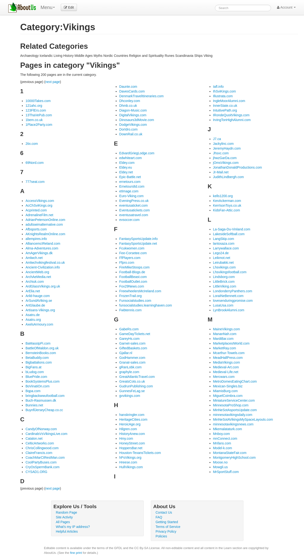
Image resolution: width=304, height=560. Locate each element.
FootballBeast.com (133, 277)
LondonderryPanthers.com (232, 291)
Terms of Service (168, 527)
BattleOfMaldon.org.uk (41, 348)
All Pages (63, 522)
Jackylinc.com (223, 144)
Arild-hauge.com (37, 296)
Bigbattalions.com (38, 362)
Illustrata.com (223, 96)
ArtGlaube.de (35, 305)
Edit (69, 7)
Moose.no (220, 462)
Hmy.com (126, 438)
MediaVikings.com (226, 362)
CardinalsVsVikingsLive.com (46, 434)
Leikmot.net (221, 258)
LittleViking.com (224, 286)
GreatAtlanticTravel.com (137, 377)
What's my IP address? (73, 527)
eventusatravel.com (133, 215)
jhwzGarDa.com (225, 158)
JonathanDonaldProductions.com (237, 167)
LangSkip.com (223, 239)
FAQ (159, 517)
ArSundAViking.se (38, 300)
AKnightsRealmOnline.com (45, 234)
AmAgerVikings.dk (38, 253)
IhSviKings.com (224, 91)
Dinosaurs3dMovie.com (136, 120)
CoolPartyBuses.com (41, 462)
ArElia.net (32, 291)
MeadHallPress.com (228, 358)
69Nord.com (34, 163)
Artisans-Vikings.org (40, 310)
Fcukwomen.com (131, 248)
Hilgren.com (128, 429)
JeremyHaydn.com (227, 148)
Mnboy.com (221, 434)
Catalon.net (34, 438)
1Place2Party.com (38, 125)
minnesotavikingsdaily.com (232, 415)
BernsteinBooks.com (40, 353)
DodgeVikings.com (133, 125)
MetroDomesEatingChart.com (235, 381)
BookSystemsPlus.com (42, 381)
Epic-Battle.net (130, 177)
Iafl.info (218, 86)
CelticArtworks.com (39, 443)
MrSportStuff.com (226, 472)
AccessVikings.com (39, 201)
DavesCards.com (132, 91)
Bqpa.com (32, 391)
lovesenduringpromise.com (233, 300)
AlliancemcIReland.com (42, 243)
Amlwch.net (34, 258)
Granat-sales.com (132, 362)
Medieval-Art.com (226, 367)
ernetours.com (129, 182)
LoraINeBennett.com (228, 296)
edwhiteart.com (130, 158)
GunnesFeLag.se (132, 391)
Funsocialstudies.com (135, 300)
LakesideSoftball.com (229, 234)
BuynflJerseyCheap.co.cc (44, 410)
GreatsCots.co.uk (132, 381)
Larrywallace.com (226, 248)
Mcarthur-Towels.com (229, 353)
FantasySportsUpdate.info (138, 239)
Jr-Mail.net (220, 172)
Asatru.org (33, 319)
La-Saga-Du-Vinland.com (231, 229)
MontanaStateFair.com (230, 453)
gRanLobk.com (130, 367)
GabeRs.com (129, 329)
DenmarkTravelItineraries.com (141, 96)
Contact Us (164, 512)
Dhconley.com (129, 101)
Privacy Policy (166, 531)
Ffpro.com (126, 262)
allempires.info (36, 239)
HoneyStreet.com (132, 443)
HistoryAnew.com (132, 434)
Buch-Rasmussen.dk (40, 400)
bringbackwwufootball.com (44, 396)
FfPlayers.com (129, 258)
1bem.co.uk (34, 120)
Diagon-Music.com (133, 110)
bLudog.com (34, 372)
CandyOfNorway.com (41, 429)
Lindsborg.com (224, 277)
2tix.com (31, 144)
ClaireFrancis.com (38, 453)
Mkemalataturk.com (227, 429)
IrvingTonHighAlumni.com (232, 120)
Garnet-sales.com (132, 343)
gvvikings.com (129, 396)
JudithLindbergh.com (228, 177)
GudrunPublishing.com (136, 386)
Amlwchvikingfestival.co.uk (45, 262)
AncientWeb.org (37, 272)
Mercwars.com (224, 377)
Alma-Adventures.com (41, 248)
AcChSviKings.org (38, 205)
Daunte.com (128, 86)
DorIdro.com (128, 129)
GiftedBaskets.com (133, 348)
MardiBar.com (223, 339)
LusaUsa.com (223, 305)
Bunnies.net (34, 405)
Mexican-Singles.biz (228, 386)
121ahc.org (33, 105)
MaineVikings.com (226, 329)
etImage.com (128, 191)
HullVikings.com (131, 467)
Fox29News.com (131, 286)
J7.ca (217, 139)
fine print (76, 553)
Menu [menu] (48, 7)
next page (52, 82)
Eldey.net (126, 172)
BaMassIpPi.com (37, 343)
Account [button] (286, 7)
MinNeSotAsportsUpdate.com (235, 410)
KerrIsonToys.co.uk (227, 205)
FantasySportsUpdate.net (138, 243)
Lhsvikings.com (224, 267)
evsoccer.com (129, 220)
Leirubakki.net (223, 262)
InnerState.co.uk (225, 105)
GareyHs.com (129, 339)
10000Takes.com (38, 101)
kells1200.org (223, 196)
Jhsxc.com (221, 153)
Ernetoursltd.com (131, 186)
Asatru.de (32, 315)
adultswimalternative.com (44, 224)
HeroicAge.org (130, 424)
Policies (161, 536)
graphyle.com (129, 372)
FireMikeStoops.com (134, 267)
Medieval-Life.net (225, 372)
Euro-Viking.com (131, 196)
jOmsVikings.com (226, 163)
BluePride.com (36, 377)
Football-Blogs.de (132, 272)
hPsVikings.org (130, 457)
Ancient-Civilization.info (42, 267)
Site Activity (64, 517)
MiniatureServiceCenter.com (234, 400)
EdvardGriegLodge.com (136, 153)
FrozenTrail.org (130, 296)
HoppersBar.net (130, 448)
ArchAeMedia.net (38, 277)
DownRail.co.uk (130, 134)
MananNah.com (225, 334)
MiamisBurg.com (225, 391)
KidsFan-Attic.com (226, 210)
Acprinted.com (36, 210)
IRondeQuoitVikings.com (231, 115)
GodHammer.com (132, 358)
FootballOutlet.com (133, 281)
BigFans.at (33, 367)
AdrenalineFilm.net (39, 215)
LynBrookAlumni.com (228, 310)
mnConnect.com (225, 438)
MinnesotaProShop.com (230, 405)
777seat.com (34, 182)
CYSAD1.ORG (36, 472)
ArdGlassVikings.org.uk (42, 286)
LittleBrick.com (224, 281)
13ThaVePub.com (38, 115)
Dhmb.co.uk (128, 105)
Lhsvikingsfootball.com (230, 272)
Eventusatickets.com (134, 210)
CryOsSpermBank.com (42, 467)
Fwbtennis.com (130, 310)
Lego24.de (221, 253)
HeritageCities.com (133, 419)
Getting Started (167, 522)
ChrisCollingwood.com (41, 448)
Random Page (66, 512)
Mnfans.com (222, 443)
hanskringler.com (131, 415)
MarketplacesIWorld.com (231, 343)
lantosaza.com (223, 243)
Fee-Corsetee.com (133, 253)
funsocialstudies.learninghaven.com (145, 305)
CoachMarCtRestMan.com (45, 457)
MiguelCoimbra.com (227, 396)
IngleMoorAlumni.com (229, 101)
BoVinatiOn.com (37, 386)
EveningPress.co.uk (134, 201)
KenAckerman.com (227, 201)
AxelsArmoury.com (39, 324)
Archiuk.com (34, 281)
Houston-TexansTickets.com (140, 453)
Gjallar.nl (125, 353)
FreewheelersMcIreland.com (140, 291)
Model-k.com (222, 448)
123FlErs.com (35, 110)
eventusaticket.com (133, 205)
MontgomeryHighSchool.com (234, 457)
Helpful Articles (67, 531)
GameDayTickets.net (134, 334)
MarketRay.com (224, 348)
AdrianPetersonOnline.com (45, 220)
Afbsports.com (36, 229)
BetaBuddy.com (37, 358)
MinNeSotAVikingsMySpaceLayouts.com (243, 419)
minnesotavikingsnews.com (233, 424)
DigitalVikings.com (132, 115)
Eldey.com (126, 163)
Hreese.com (128, 462)
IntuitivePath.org (225, 110)
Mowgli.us (220, 467)
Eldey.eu (125, 167)
